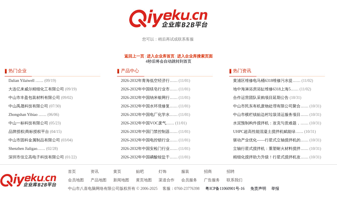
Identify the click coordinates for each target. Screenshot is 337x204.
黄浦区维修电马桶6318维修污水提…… (266, 80)
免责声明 (258, 188)
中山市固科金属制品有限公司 (34, 140)
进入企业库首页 (160, 56)
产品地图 (98, 180)
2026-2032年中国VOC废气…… (147, 123)
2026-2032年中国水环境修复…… (149, 106)
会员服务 (189, 180)
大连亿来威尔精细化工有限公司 (36, 89)
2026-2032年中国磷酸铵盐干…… (149, 157)
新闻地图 (121, 180)
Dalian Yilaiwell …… (25, 80)
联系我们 (234, 180)
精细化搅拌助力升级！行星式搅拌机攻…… (270, 157)
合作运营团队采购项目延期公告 (261, 97)
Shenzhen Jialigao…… (26, 148)
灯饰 (163, 171)
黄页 (117, 171)
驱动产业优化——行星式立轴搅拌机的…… (270, 140)
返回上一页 (134, 56)
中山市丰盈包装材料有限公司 (34, 97)
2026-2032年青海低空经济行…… (149, 80)
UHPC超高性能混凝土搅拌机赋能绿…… (268, 131)
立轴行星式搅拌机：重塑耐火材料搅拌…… (270, 148)
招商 (208, 171)
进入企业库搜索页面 (195, 56)
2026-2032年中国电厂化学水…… (149, 114)
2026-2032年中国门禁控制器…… (149, 131)
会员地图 (76, 180)
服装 (185, 171)
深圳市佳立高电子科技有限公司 (36, 157)
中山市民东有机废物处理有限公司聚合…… (270, 106)
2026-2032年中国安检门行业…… (149, 148)
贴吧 (140, 171)
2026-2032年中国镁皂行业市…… (149, 89)
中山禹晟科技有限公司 (28, 106)
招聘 (230, 171)
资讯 (95, 171)
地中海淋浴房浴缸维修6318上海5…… (265, 89)
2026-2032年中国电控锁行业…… (149, 140)
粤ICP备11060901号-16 (224, 188)
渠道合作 (166, 180)
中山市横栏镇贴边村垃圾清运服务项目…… (270, 114)
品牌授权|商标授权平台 (28, 131)
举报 (275, 188)
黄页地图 (144, 180)
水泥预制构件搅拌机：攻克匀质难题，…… (270, 123)
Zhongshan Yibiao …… (27, 114)
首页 (72, 171)
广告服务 (212, 180)
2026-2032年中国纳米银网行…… (149, 97)
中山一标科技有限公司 (28, 123)
